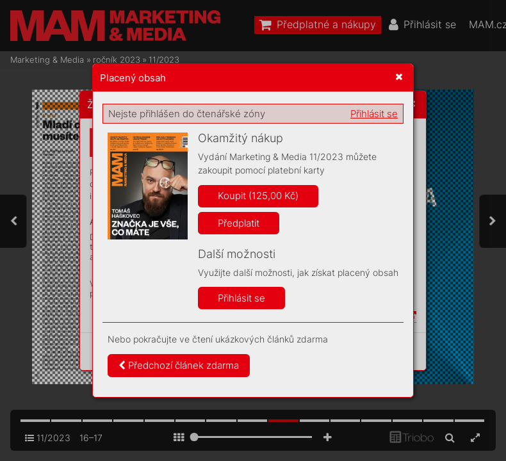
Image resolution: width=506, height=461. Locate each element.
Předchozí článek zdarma (178, 365)
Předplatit (238, 223)
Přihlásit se (374, 114)
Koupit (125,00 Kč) (258, 196)
